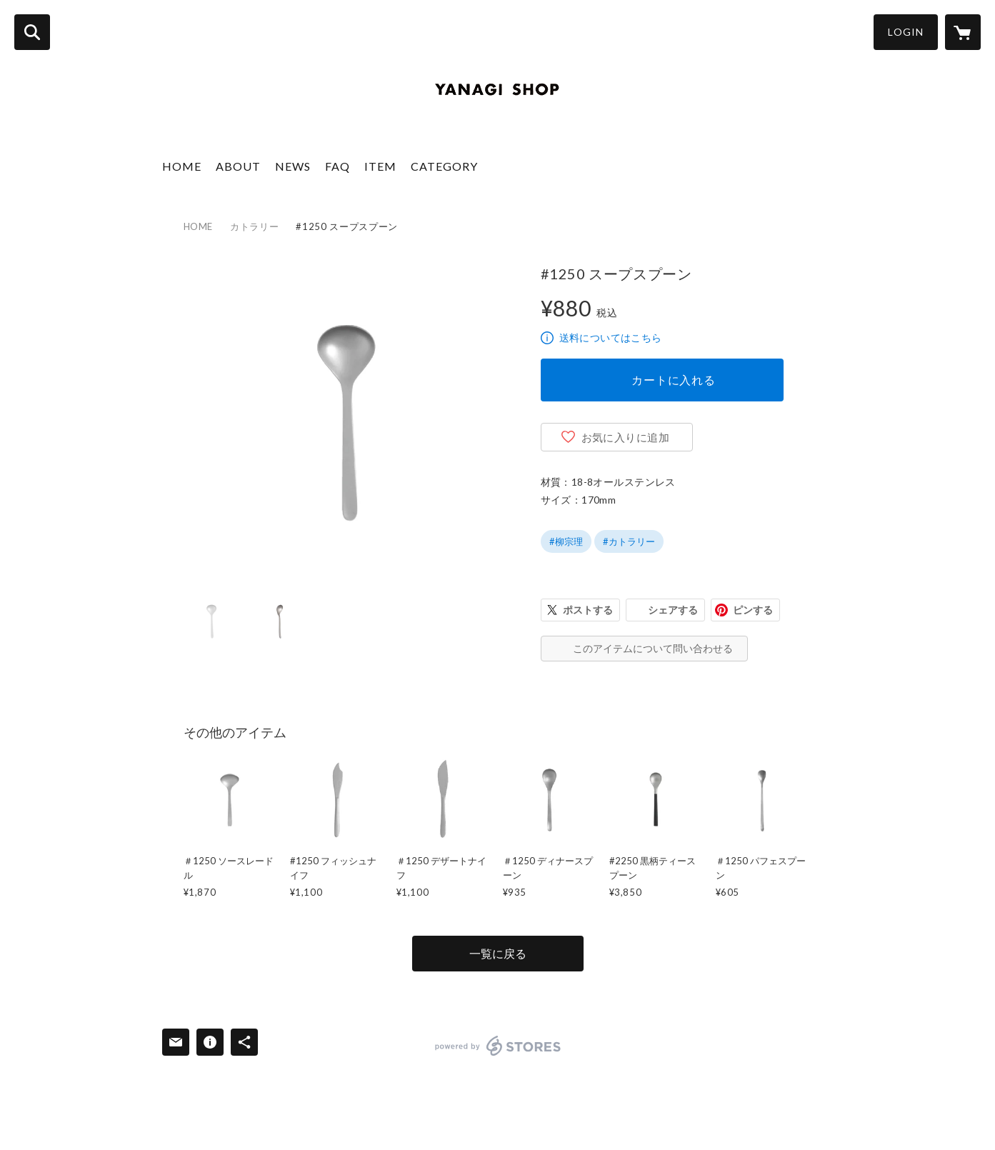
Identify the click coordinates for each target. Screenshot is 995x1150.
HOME (181, 166)
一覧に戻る (497, 953)
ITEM (380, 166)
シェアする (673, 610)
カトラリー (254, 226)
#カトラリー (629, 541)
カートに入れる (673, 379)
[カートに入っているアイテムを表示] (963, 32)
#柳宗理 (566, 541)
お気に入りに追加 (625, 437)
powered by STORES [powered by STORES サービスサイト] (498, 1046)
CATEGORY (444, 166)
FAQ (337, 166)
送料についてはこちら (610, 337)
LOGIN (906, 32)
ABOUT (238, 166)
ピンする (753, 610)
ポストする (588, 610)
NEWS (293, 166)
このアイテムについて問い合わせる (653, 648)
